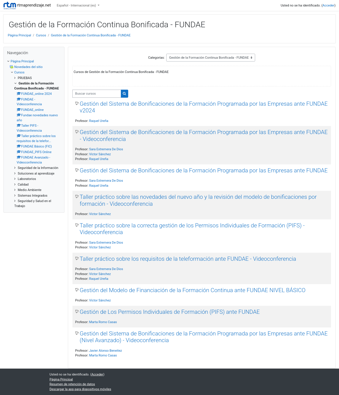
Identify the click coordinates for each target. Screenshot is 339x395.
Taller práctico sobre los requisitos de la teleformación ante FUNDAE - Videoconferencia (188, 259)
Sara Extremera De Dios (106, 149)
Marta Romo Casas (103, 322)
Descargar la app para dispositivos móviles (80, 389)
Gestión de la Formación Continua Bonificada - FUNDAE (91, 35)
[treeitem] (34, 61)
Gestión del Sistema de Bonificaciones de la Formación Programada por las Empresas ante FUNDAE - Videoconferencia (204, 135)
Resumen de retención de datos (72, 384)
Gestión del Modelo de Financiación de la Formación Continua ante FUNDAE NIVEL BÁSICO (192, 290)
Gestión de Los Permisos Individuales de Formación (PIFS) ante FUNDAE (170, 312)
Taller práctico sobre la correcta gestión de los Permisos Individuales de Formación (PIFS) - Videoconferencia (192, 229)
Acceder (328, 5)
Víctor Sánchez (100, 154)
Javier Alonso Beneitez (105, 351)
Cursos (41, 35)
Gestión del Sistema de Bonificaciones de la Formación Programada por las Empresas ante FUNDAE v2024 (204, 107)
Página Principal (19, 35)
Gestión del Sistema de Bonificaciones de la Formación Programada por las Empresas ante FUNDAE (204, 170)
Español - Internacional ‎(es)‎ (77, 5)
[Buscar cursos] (96, 94)
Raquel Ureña (98, 121)
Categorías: (156, 58)
